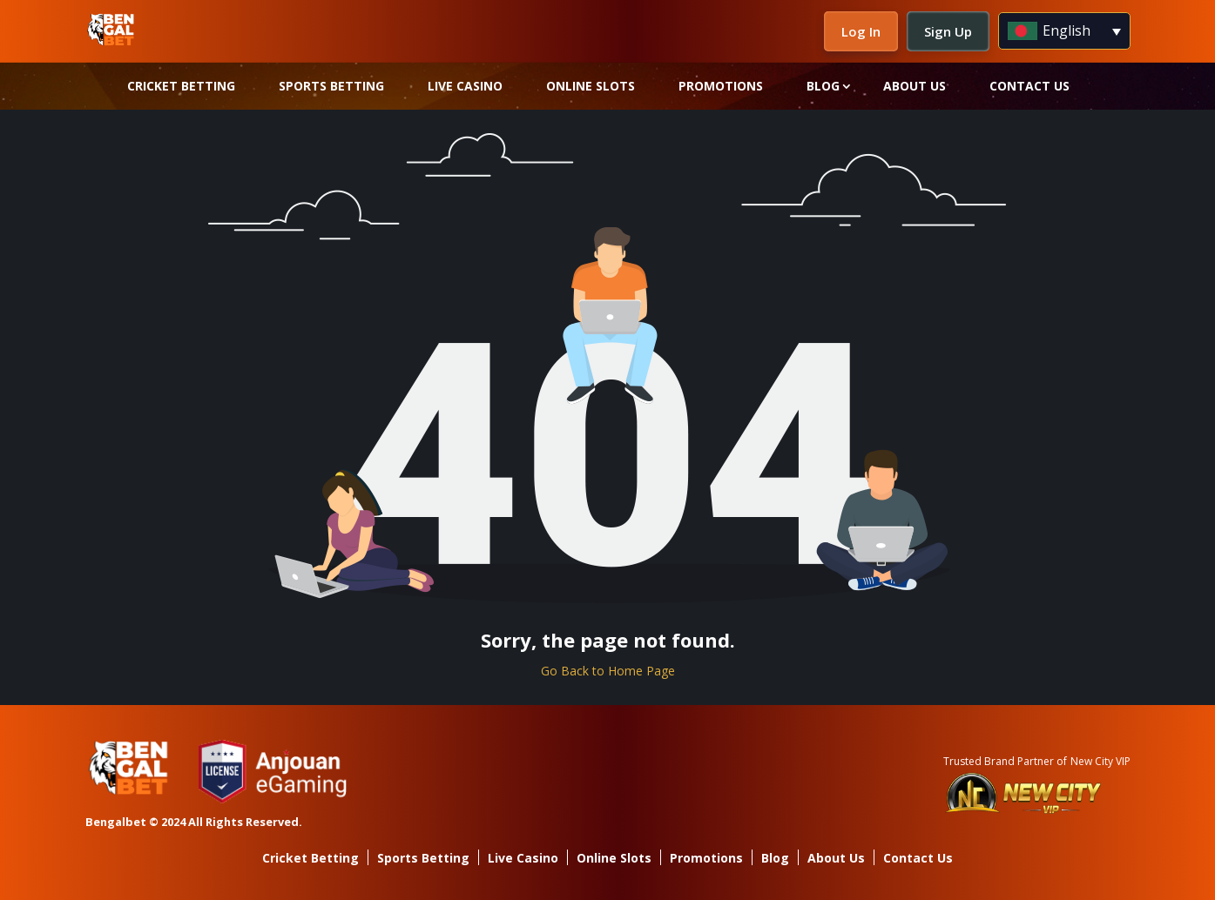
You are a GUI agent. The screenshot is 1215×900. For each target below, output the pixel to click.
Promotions (720, 85)
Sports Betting (331, 85)
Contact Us (1029, 85)
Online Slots (590, 85)
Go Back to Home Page (608, 670)
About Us (914, 85)
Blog (823, 85)
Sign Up (948, 31)
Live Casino (465, 85)
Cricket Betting (181, 85)
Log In (861, 31)
